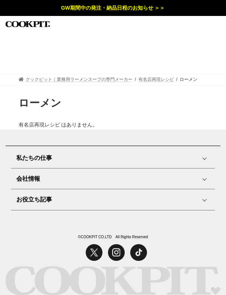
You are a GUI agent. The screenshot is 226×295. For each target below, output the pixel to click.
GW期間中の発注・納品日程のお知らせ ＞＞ (113, 8)
